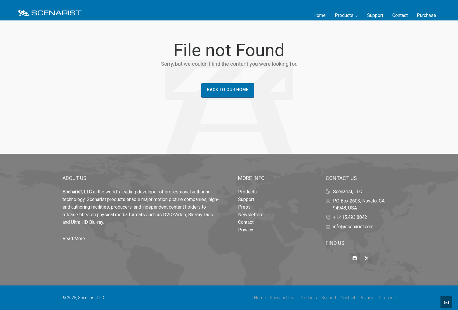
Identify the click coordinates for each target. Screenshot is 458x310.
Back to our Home (227, 89)
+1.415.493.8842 (350, 217)
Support (246, 199)
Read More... (75, 238)
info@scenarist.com (353, 226)
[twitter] (366, 258)
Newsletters (250, 214)
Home (260, 297)
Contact (246, 222)
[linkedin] (354, 258)
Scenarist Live (282, 297)
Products (247, 192)
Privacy (245, 230)
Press (244, 207)
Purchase (386, 297)
